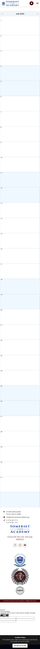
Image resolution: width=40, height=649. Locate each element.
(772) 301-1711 (13, 520)
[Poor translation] (6, 615)
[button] (2, 13)
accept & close (20, 646)
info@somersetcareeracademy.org (17, 517)
